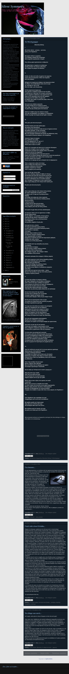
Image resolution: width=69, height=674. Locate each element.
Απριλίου (8, 262)
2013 (6, 221)
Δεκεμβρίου (9, 230)
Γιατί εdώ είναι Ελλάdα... (35, 526)
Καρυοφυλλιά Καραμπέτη (35, 458)
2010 (6, 228)
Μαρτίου (8, 265)
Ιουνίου (8, 257)
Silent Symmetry (12, 6)
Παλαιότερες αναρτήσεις (59, 653)
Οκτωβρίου (9, 235)
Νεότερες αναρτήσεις (31, 653)
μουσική (40, 517)
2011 (6, 226)
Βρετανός (39, 647)
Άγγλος (34, 647)
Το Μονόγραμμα (31, 42)
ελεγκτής (58, 602)
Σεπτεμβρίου (9, 250)
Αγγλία (30, 647)
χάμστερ (55, 647)
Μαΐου (7, 260)
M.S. (12, 279)
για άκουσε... (32, 517)
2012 (6, 224)
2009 (6, 270)
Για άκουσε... (30, 467)
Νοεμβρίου (9, 233)
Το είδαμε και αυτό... (33, 613)
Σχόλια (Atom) (48, 658)
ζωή (37, 517)
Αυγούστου (9, 253)
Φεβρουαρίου (9, 267)
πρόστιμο (33, 604)
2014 (6, 219)
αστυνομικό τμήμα (33, 602)
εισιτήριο (53, 602)
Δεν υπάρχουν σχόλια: (50, 453)
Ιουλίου (8, 255)
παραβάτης (27, 604)
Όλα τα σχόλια (8, 179)
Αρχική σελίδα (44, 653)
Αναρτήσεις (7, 176)
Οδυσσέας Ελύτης (46, 458)
